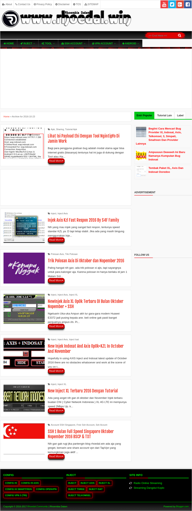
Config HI (11, 483)
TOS (77, 4)
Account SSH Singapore (63, 425)
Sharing (60, 129)
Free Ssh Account (86, 425)
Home (9, 43)
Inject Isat (74, 339)
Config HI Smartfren (18, 489)
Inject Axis (62, 213)
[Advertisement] (96, 78)
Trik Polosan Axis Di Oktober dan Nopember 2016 (86, 260)
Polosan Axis (57, 254)
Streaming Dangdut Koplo (149, 487)
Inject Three (76, 489)
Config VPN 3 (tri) (16, 495)
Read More (56, 160)
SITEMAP (91, 4)
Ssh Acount (101, 425)
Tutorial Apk (71, 129)
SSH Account (72, 43)
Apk (53, 129)
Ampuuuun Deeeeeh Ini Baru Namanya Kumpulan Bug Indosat (167, 156)
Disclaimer (62, 4)
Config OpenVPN (46, 489)
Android (129, 43)
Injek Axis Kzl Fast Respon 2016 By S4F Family (83, 220)
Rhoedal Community (37, 506)
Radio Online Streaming (148, 483)
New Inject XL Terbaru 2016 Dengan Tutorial (83, 390)
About (7, 4)
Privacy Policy (43, 4)
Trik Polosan (71, 254)
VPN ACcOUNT (102, 43)
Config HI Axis (30, 483)
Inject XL (73, 294)
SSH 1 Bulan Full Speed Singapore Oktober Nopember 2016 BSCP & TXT (81, 434)
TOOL (47, 43)
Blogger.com (182, 506)
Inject (26, 43)
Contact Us (22, 4)
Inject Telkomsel (79, 495)
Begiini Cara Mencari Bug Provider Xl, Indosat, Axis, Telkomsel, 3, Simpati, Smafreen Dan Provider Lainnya (158, 136)
